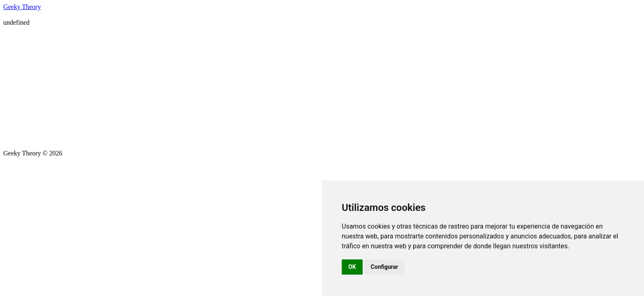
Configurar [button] (384, 267)
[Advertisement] (322, 88)
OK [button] (352, 267)
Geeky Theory (22, 6)
